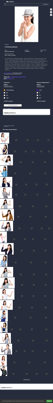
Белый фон (21, 59)
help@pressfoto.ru (10, 113)
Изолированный (42, 59)
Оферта (23, 119)
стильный (11, 62)
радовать (36, 66)
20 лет (15, 65)
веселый (31, 62)
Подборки (5, 119)
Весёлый (10, 61)
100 (7, 98)
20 (40, 98)
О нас (5, 123)
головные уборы (20, 68)
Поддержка (47, 123)
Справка (46, 117)
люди (33, 65)
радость (6, 65)
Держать (6, 59)
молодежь (32, 68)
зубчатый (15, 68)
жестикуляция (41, 66)
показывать (7, 66)
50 (7, 95)
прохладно (27, 65)
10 (10, 90)
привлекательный (44, 64)
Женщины (7, 62)
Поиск (5, 117)
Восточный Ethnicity (9, 58)
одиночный (22, 65)
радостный (11, 65)
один (24, 62)
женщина (42, 62)
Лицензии (24, 121)
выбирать (7, 68)
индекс (10, 68)
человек (21, 62)
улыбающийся (8, 64)
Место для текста (30, 59)
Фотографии (45, 4)
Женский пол (35, 61)
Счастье (6, 61)
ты (31, 65)
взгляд (32, 66)
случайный (38, 64)
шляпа (18, 65)
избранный (42, 68)
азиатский (23, 66)
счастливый (23, 64)
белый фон (37, 68)
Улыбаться (40, 61)
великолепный (17, 64)
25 (7, 92)
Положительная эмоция (28, 58)
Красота (36, 59)
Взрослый (45, 61)
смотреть (33, 64)
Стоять (45, 58)
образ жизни (16, 62)
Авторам (46, 119)
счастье (27, 62)
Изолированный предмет (18, 58)
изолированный (37, 62)
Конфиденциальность (26, 117)
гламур (12, 64)
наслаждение (44, 65)
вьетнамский (26, 68)
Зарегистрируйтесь (8, 72)
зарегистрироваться (13, 105)
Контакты (46, 121)
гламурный (28, 66)
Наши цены (6, 121)
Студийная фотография (14, 59)
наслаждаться (38, 65)
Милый (25, 59)
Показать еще (26, 379)
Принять (49, 401)
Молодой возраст (22, 61)
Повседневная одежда (38, 58)
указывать (18, 66)
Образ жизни (15, 61)
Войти (13, 108)
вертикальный (13, 66)
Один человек (29, 61)
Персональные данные (26, 123)
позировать (28, 64)
